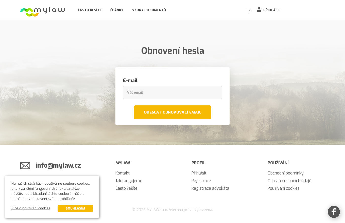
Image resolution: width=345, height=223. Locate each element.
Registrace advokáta (210, 188)
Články (117, 10)
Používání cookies (284, 188)
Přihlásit (272, 10)
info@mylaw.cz (58, 165)
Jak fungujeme (128, 180)
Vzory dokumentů (149, 10)
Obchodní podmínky (286, 173)
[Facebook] (334, 212)
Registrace (201, 180)
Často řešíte (90, 10)
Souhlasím (75, 208)
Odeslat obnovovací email (172, 112)
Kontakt (122, 173)
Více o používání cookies (30, 208)
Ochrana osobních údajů (289, 180)
